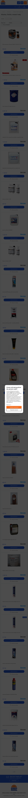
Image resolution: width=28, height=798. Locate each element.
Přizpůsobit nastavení (14, 409)
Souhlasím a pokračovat (14, 407)
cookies (11, 392)
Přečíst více (8, 404)
